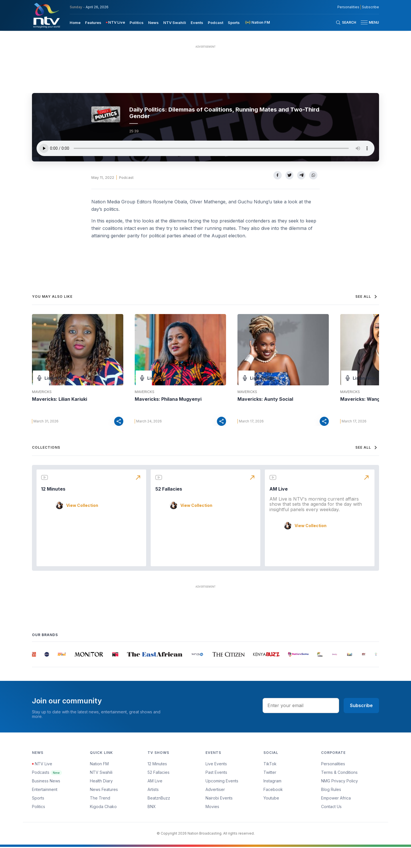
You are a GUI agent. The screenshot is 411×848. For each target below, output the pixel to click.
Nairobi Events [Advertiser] (219, 799)
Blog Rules (331, 790)
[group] (34, 655)
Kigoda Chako (103, 807)
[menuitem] (75, 22)
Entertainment (44, 790)
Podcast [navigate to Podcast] (215, 22)
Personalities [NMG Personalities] (348, 7)
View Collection (82, 506)
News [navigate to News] (153, 22)
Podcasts (47, 773)
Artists (153, 790)
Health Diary (101, 782)
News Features (104, 790)
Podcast (126, 177)
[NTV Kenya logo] (46, 15)
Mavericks (42, 392)
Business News (46, 782)
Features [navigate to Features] (93, 22)
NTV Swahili (101, 773)
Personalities (333, 764)
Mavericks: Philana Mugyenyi (168, 399)
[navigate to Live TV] (115, 22)
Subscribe (361, 706)
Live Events (216, 764)
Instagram (272, 782)
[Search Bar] (346, 22)
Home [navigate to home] (75, 22)
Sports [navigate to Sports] (234, 22)
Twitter (269, 773)
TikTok (270, 764)
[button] (367, 22)
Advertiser (215, 790)
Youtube (271, 799)
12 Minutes (53, 490)
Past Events (216, 773)
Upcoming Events (222, 782)
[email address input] (301, 706)
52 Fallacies (168, 490)
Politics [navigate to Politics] (137, 22)
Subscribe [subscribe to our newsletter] (370, 7)
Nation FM (99, 764)
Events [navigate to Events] (197, 22)
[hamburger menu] (364, 22)
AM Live (278, 490)
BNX (152, 807)
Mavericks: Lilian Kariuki (59, 399)
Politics (38, 807)
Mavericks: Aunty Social (265, 399)
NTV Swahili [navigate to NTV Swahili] (174, 22)
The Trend (100, 799)
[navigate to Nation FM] (257, 22)
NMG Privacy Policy (339, 782)
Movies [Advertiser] (212, 807)
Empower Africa (336, 799)
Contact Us (331, 807)
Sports (38, 799)
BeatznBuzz (159, 799)
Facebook (273, 790)
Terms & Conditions (339, 773)
